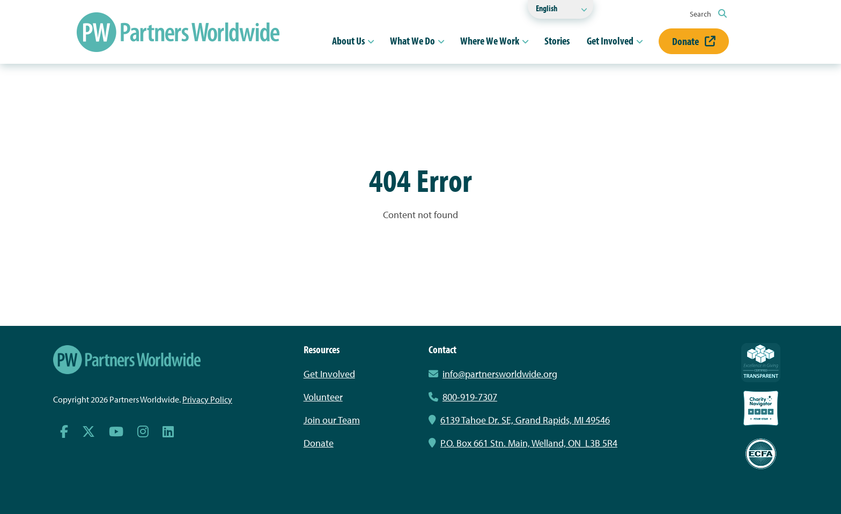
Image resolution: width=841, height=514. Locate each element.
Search (708, 14)
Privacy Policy (207, 399)
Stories (557, 40)
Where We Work (489, 40)
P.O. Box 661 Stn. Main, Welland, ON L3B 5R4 (523, 443)
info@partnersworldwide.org (499, 374)
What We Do (412, 40)
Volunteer (323, 397)
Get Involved (610, 40)
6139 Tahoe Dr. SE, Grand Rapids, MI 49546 (519, 420)
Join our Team (332, 420)
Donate (693, 41)
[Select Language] (560, 9)
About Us (348, 40)
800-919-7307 (463, 397)
